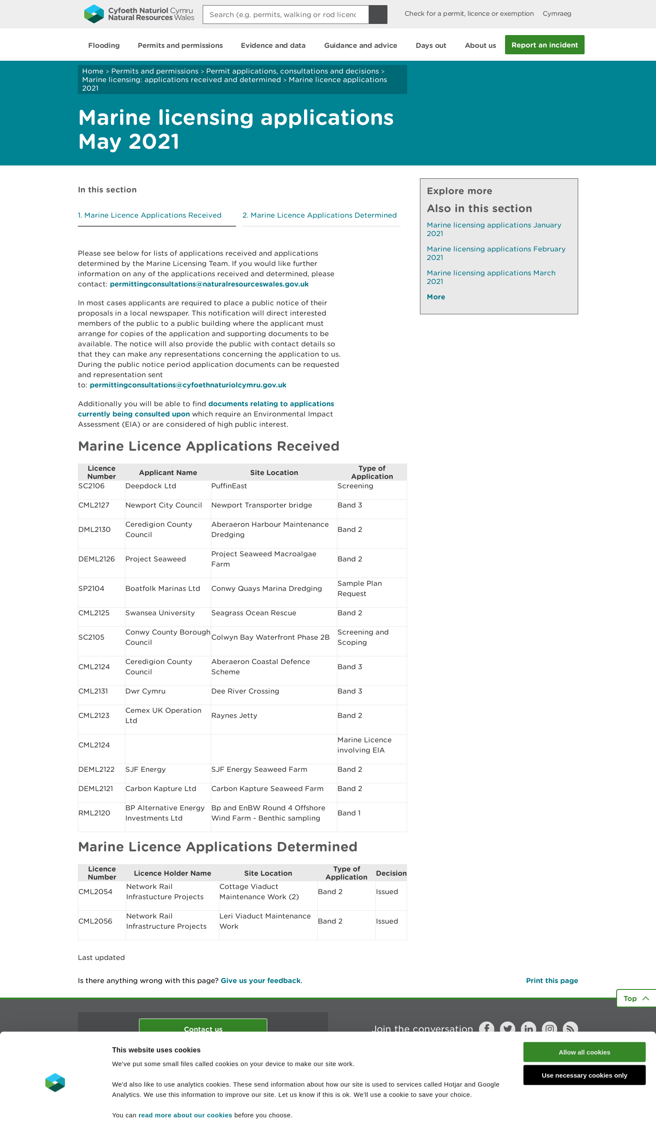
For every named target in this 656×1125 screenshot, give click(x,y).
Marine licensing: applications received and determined (181, 79)
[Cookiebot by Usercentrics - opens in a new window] (55, 1108)
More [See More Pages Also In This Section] (436, 296)
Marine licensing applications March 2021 (491, 277)
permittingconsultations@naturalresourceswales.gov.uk (209, 284)
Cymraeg (557, 13)
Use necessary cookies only (584, 1041)
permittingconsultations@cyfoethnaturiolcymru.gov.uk (188, 385)
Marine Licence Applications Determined (324, 215)
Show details (453, 1108)
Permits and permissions (154, 71)
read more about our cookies (185, 1080)
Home (92, 71)
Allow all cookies (585, 1017)
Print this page (552, 980)
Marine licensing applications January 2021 (494, 229)
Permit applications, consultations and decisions (292, 71)
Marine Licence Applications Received (153, 215)
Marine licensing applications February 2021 (496, 253)
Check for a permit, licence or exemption (469, 13)
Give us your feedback (261, 980)
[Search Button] (378, 14)
